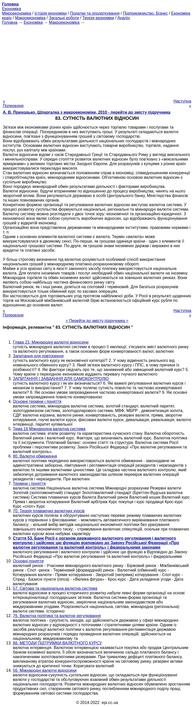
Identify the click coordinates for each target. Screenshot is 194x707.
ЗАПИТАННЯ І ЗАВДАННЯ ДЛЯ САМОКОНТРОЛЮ (61, 379)
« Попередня (13, 103)
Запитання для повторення (38, 356)
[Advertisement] (97, 60)
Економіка (11, 9)
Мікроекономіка (16, 13)
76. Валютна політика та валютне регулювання (57, 616)
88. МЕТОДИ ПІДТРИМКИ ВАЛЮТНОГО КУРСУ (57, 643)
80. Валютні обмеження (35, 456)
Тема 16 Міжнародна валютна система (49, 429)
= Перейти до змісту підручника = (97, 321)
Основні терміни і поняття (37, 401)
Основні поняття (28, 561)
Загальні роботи (64, 18)
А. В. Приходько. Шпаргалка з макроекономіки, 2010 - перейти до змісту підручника (86, 112)
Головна (9, 22)
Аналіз (123, 18)
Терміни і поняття (29, 483)
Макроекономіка (30, 18)
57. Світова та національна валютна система (55, 588)
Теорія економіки (98, 18)
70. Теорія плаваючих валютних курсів (49, 511)
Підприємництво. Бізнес (145, 13)
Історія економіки (51, 13)
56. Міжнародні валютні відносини (45, 670)
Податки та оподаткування (94, 13)
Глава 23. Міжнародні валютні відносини (51, 342)
